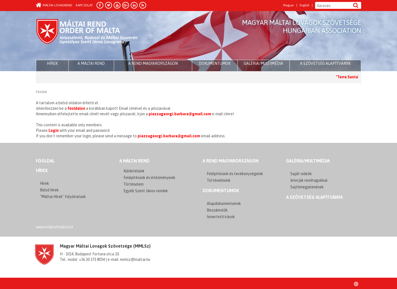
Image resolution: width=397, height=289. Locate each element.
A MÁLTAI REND (134, 160)
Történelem (134, 184)
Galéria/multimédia (263, 63)
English (304, 5)
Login (54, 130)
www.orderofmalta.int (54, 227)
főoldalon (76, 108)
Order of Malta (87, 36)
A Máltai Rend (91, 63)
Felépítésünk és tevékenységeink (235, 174)
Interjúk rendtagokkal (309, 180)
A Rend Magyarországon (153, 63)
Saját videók (301, 174)
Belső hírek (49, 190)
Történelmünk (218, 180)
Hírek (42, 170)
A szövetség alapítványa (325, 63)
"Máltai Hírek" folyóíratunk (63, 196)
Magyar (288, 5)
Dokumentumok (214, 63)
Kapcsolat (84, 5)
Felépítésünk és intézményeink (149, 177)
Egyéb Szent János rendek (146, 191)
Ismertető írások (221, 217)
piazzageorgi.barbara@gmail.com (180, 114)
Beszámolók (217, 210)
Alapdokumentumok (224, 203)
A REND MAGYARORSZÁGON (230, 160)
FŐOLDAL (45, 160)
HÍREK (52, 63)
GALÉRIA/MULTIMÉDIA (308, 160)
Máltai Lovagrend (54, 5)
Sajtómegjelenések (307, 187)
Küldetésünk (134, 171)
